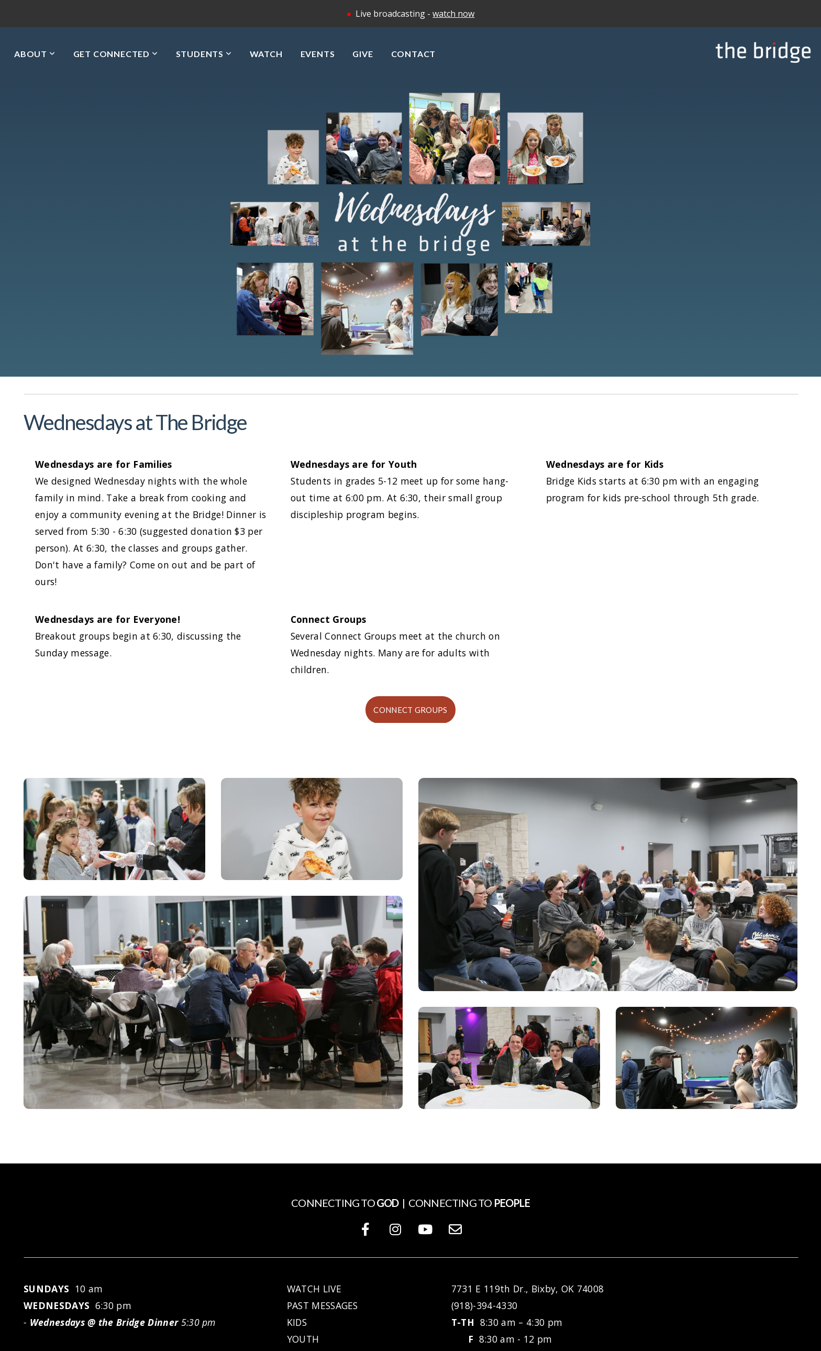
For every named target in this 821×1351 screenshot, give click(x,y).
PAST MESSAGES (322, 1305)
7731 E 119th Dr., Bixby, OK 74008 (527, 1288)
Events (318, 54)
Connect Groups (410, 710)
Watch (266, 54)
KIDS (297, 1322)
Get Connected (115, 54)
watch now (453, 13)
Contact (413, 54)
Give (362, 54)
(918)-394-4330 (484, 1305)
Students (204, 54)
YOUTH (303, 1339)
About (35, 54)
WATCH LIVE (316, 1288)
